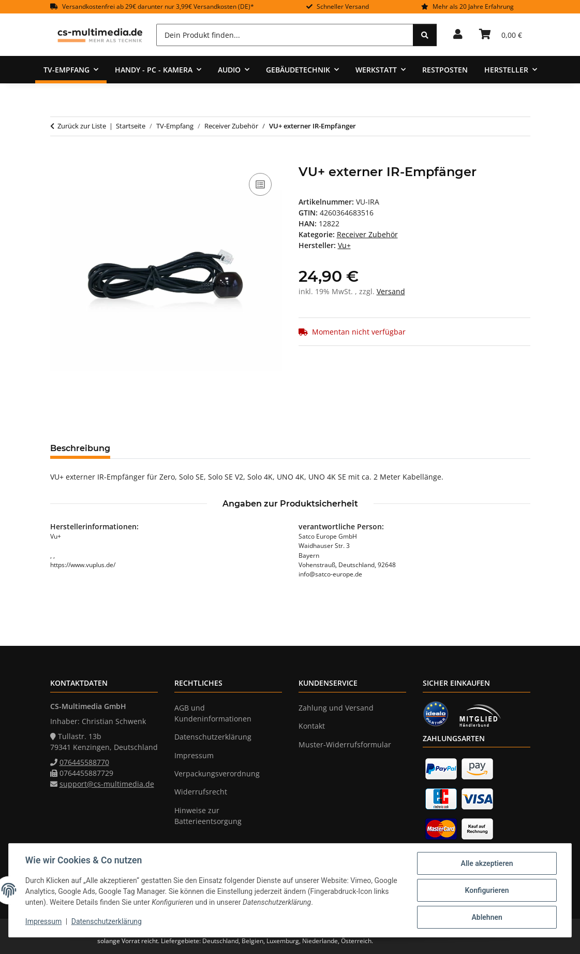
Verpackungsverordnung (217, 773)
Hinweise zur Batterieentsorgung (208, 815)
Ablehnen (486, 917)
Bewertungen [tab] (156, 448)
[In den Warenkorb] (58, 159)
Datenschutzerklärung (106, 922)
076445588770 (84, 762)
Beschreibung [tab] (80, 448)
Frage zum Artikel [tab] (241, 448)
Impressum (43, 922)
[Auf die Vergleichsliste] (260, 184)
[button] (458, 35)
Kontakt (312, 726)
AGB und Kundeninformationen (212, 713)
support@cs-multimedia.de (107, 784)
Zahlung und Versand (336, 708)
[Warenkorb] (500, 35)
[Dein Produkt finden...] (284, 35)
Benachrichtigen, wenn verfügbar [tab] (368, 448)
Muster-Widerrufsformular (345, 744)
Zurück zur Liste (81, 126)
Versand (391, 291)
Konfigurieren (487, 890)
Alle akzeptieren (486, 863)
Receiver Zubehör (367, 234)
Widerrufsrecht (200, 792)
